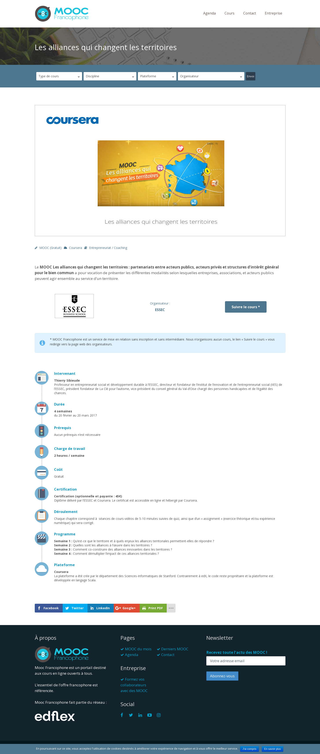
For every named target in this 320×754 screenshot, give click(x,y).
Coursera (75, 248)
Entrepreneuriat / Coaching (108, 248)
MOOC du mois (138, 648)
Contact (249, 13)
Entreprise (273, 13)
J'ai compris (249, 748)
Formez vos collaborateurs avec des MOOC (134, 685)
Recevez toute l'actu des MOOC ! (236, 652)
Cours (229, 13)
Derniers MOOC (174, 648)
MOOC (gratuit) (50, 248)
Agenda (209, 13)
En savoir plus (272, 748)
